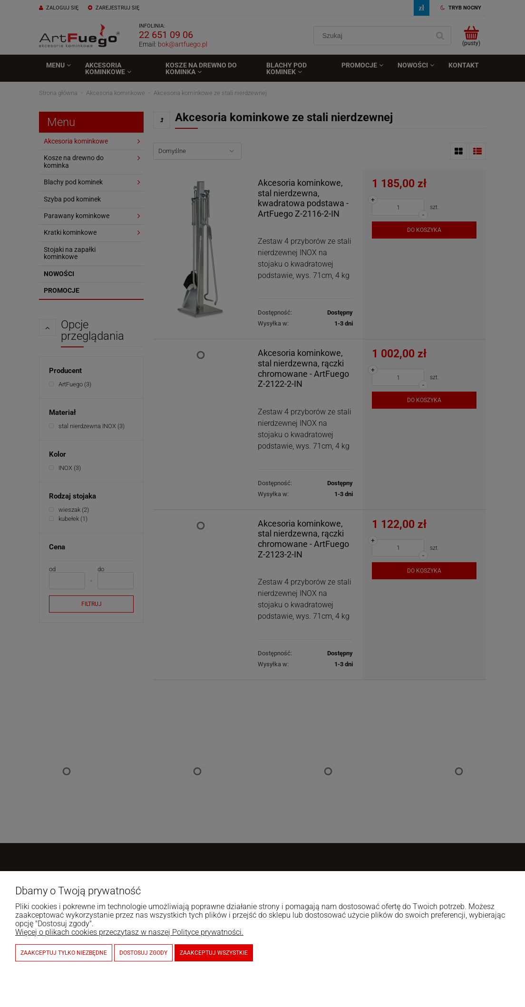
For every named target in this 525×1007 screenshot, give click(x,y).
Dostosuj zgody (143, 952)
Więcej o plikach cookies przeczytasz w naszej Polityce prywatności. (129, 932)
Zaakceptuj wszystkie (214, 952)
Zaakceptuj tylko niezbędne (63, 952)
